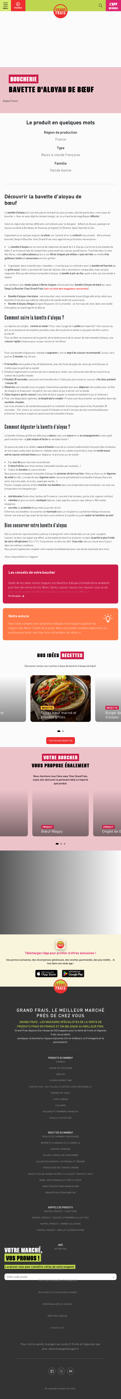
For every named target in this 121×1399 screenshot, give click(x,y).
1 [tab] (59, 732)
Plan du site (57, 1327)
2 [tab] (64, 732)
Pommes (60, 1061)
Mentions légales (57, 1315)
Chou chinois (60, 1099)
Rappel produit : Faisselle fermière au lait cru (60, 1217)
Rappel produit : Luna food (60, 1211)
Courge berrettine (60, 1080)
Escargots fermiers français (60, 1111)
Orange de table (60, 1092)
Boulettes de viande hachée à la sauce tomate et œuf (60, 1173)
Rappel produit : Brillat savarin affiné (60, 1229)
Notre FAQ (60, 1248)
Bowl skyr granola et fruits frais (60, 1179)
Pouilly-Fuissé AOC (60, 1117)
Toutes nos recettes (61, 740)
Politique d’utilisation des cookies (57, 1292)
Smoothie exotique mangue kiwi (60, 1186)
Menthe (60, 1074)
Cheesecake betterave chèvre (60, 1167)
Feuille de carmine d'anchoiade (60, 1136)
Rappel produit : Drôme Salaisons (60, 1223)
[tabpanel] (60, 697)
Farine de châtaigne (60, 1067)
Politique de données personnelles (57, 1280)
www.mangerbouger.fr (64, 1349)
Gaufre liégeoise (61, 1148)
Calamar (60, 1105)
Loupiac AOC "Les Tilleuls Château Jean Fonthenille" (60, 1086)
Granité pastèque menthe (60, 1192)
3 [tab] (66, 845)
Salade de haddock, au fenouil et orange (60, 1161)
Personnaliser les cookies (57, 1304)
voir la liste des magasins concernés (66, 288)
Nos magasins (57, 1268)
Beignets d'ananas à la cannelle (60, 1142)
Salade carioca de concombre (61, 1154)
